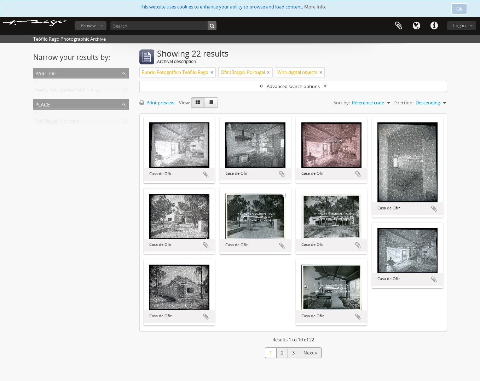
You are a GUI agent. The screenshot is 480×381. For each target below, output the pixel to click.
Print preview (156, 102)
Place (42, 104)
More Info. (315, 7)
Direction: (403, 102)
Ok (459, 9)
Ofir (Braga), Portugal (57, 122)
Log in (459, 25)
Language (416, 26)
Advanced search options (293, 86)
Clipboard (398, 26)
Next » (310, 353)
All (37, 83)
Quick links (434, 26)
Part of (45, 72)
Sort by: (342, 102)
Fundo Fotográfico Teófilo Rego (68, 91)
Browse (88, 25)
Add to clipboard (205, 174)
